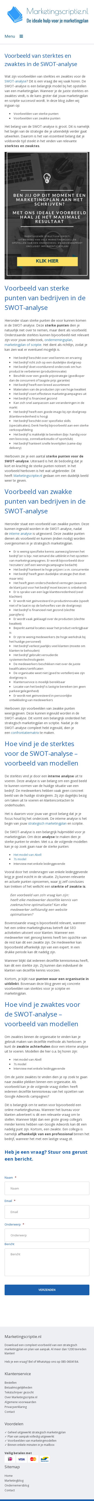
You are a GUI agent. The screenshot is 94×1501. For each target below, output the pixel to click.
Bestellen (11, 1383)
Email (10, 1201)
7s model (20, 859)
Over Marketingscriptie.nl (21, 1397)
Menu (14, 36)
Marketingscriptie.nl (27, 475)
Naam (10, 1178)
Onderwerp (14, 1224)
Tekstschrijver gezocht (19, 1392)
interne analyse (20, 533)
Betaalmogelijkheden (18, 1387)
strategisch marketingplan (47, 823)
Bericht (9, 1244)
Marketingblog (14, 1481)
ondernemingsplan (58, 340)
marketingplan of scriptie (23, 344)
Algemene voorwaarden (20, 1402)
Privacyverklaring (16, 1407)
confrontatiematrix (25, 732)
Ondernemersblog (17, 1485)
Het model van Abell (27, 855)
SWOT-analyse (15, 81)
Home (9, 1476)
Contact (10, 1412)
